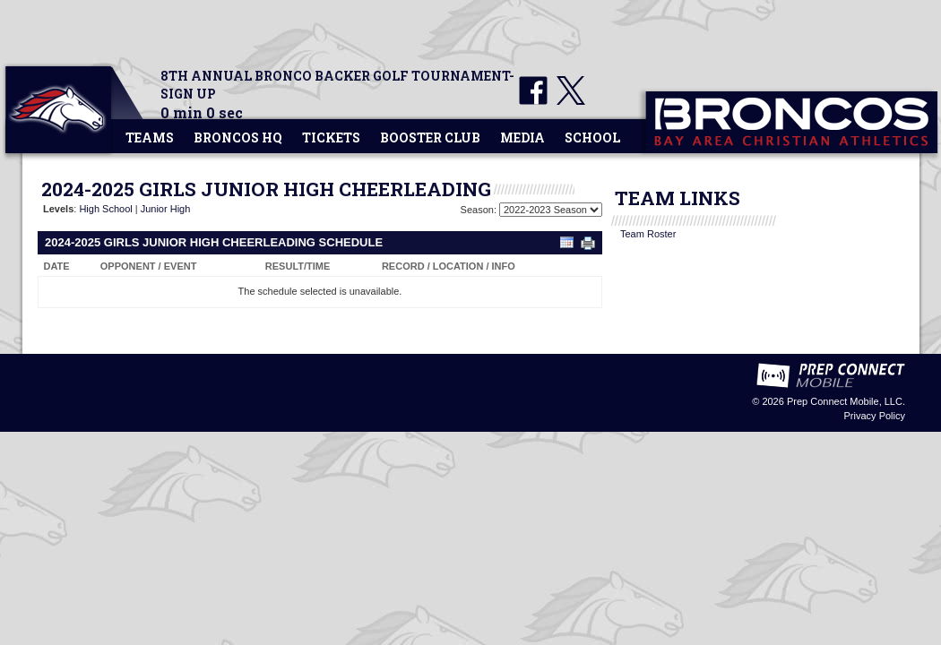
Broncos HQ (238, 137)
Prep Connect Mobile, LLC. (846, 401)
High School (105, 208)
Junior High (166, 208)
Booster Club (430, 137)
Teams (149, 137)
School (592, 137)
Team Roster (648, 233)
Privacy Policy (874, 415)
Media (522, 137)
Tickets (331, 137)
